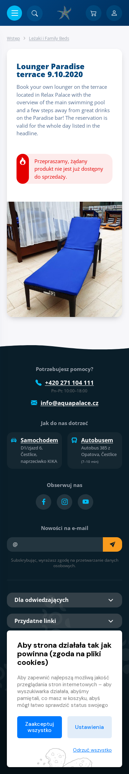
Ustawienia (89, 727)
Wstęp (13, 38)
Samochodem (34, 440)
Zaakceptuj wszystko (39, 727)
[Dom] (64, 13)
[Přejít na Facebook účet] (43, 502)
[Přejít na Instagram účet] (64, 502)
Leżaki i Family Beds (49, 38)
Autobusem (92, 440)
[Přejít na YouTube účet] (85, 502)
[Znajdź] (35, 13)
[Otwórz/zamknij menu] (14, 13)
